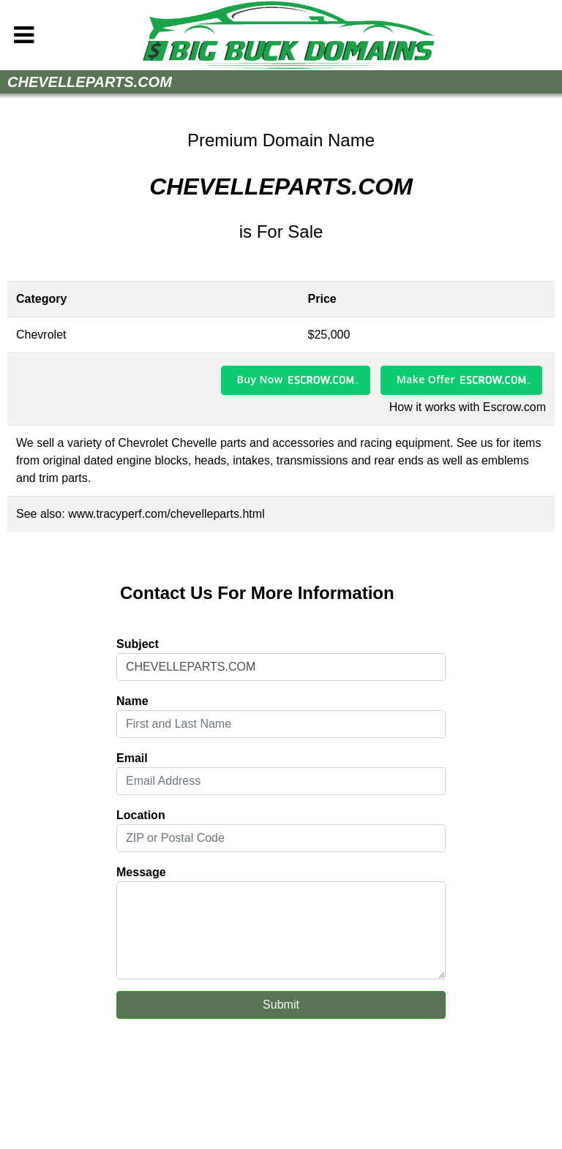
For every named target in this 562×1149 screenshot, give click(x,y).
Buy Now (260, 379)
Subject (137, 644)
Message (141, 872)
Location (140, 815)
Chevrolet (41, 334)
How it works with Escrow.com (467, 407)
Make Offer (426, 379)
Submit (281, 1004)
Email (132, 758)
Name (132, 701)
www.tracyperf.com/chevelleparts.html (166, 514)
